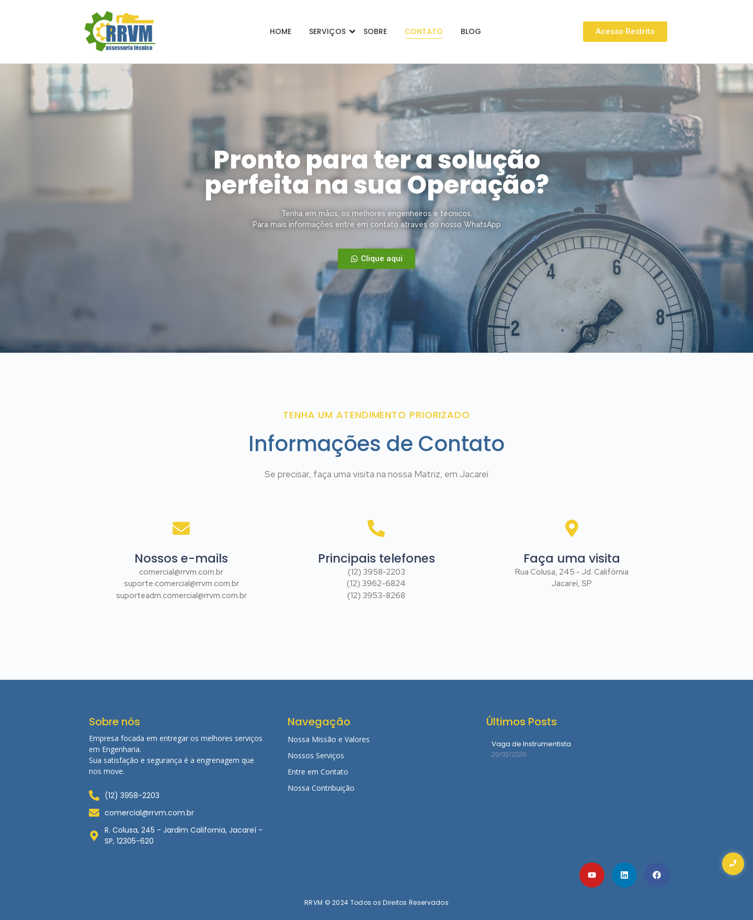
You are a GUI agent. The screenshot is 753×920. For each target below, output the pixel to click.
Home (280, 31)
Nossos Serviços (316, 755)
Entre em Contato (318, 772)
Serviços (329, 31)
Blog (471, 31)
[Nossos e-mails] (181, 548)
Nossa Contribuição (321, 788)
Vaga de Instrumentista (531, 744)
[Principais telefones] (376, 548)
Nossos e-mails (181, 559)
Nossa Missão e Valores (329, 739)
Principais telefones (376, 559)
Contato (424, 31)
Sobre (375, 31)
